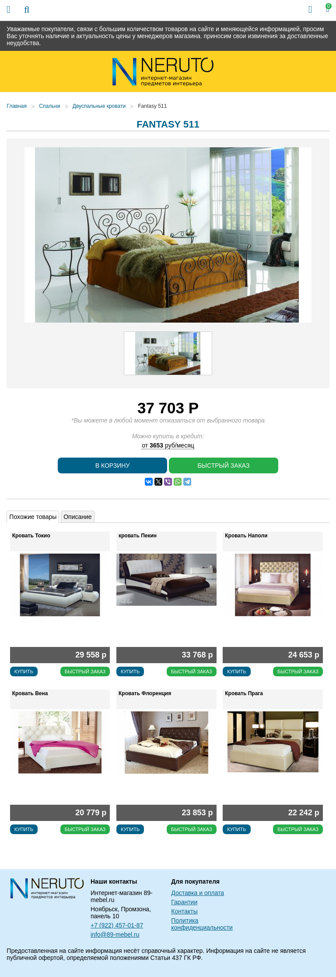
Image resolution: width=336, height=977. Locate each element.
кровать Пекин (138, 536)
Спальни (49, 106)
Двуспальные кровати (99, 106)
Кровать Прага (244, 693)
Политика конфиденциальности (202, 924)
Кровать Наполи (246, 536)
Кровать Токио (31, 536)
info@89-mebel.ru (115, 934)
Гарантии (184, 902)
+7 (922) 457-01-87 (117, 925)
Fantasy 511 (152, 106)
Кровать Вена (30, 693)
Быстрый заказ (223, 465)
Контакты (184, 911)
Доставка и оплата (197, 892)
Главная (17, 106)
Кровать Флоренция (145, 693)
